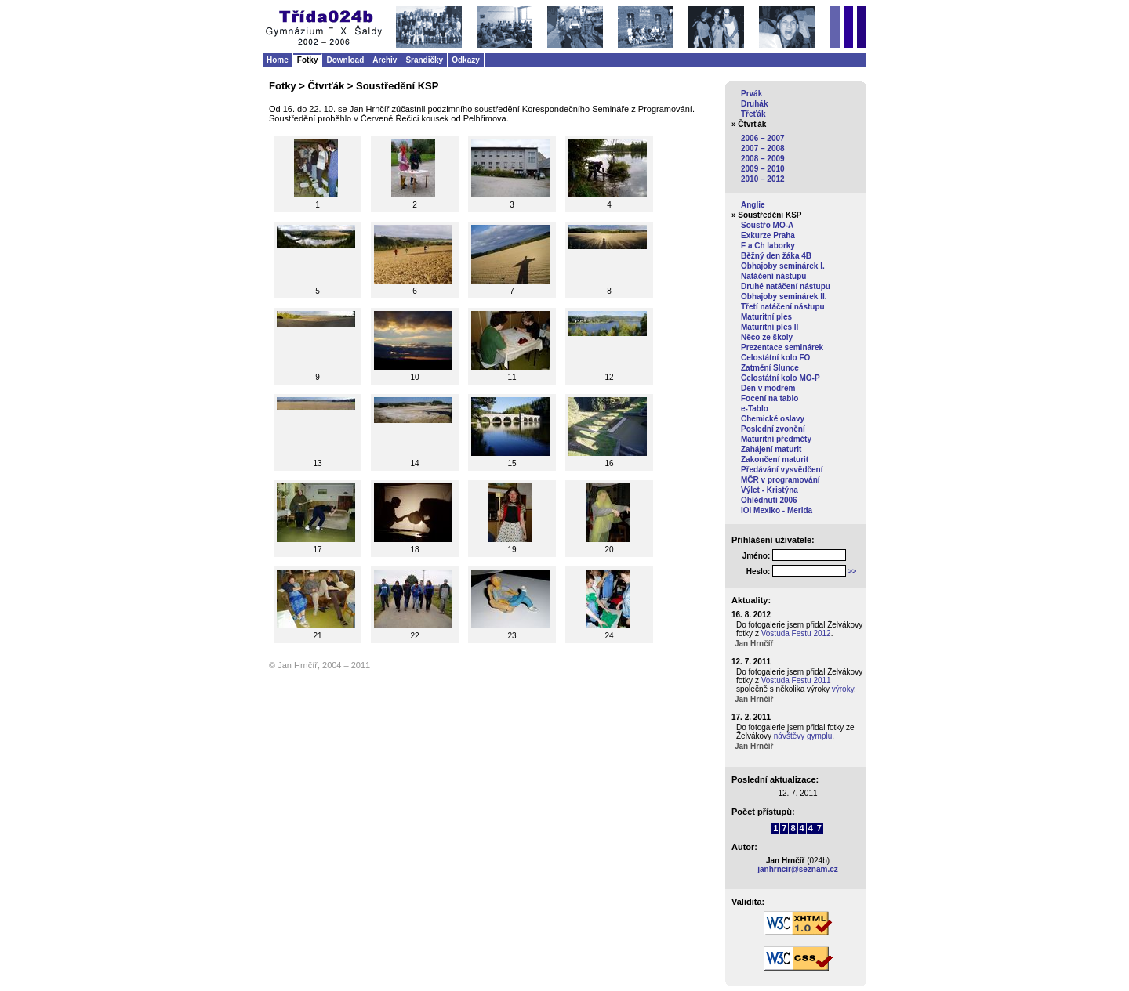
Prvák (751, 93)
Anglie (753, 205)
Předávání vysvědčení (782, 469)
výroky (843, 689)
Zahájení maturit (771, 449)
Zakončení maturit (774, 459)
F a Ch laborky (768, 245)
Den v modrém (768, 388)
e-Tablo (754, 408)
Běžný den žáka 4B (776, 255)
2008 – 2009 (763, 158)
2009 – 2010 (763, 169)
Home (278, 60)
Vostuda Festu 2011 (796, 680)
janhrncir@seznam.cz (797, 869)
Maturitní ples (766, 317)
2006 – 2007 (763, 138)
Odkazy (466, 60)
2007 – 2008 (763, 148)
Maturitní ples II (769, 327)
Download (345, 60)
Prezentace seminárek (782, 347)
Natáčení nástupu (773, 276)
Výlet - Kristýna (769, 490)
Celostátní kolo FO (775, 357)
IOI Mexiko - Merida (776, 510)
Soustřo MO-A (767, 225)
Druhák (754, 103)
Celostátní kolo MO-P (780, 378)
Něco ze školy (767, 337)
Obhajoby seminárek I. (783, 266)
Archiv (384, 60)
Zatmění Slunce (770, 367)
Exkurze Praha (768, 235)
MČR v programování (780, 480)
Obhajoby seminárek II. (783, 296)
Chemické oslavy (772, 418)
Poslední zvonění (773, 429)
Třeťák (753, 114)
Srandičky (424, 60)
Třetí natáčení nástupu (783, 306)
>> (852, 571)
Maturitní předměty (776, 439)
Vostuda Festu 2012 (796, 633)
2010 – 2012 (763, 179)
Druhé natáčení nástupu (785, 286)
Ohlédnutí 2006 (769, 500)
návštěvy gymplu (803, 736)
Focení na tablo (769, 398)
